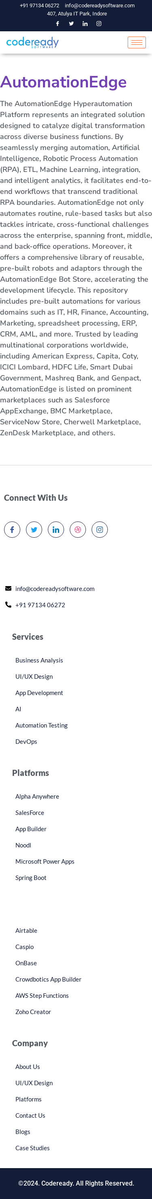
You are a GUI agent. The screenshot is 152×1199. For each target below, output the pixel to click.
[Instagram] (99, 23)
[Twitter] (71, 23)
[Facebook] (57, 23)
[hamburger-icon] (137, 42)
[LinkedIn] (85, 23)
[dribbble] (78, 529)
